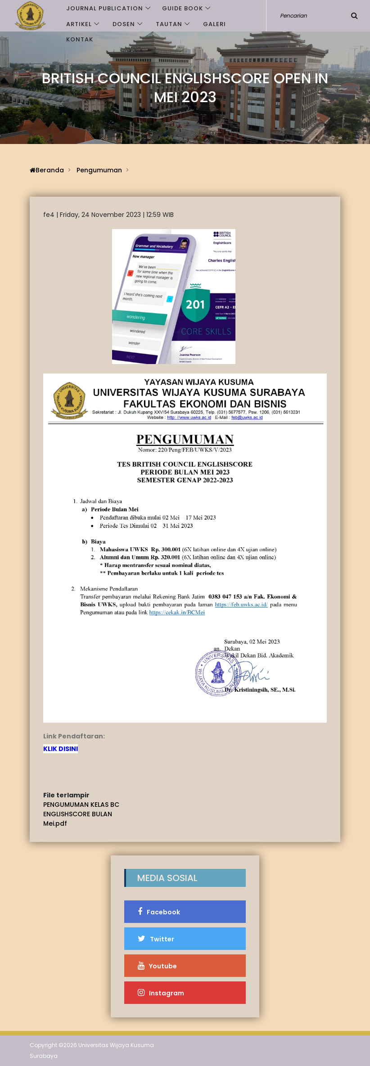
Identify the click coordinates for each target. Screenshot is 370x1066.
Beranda (47, 170)
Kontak (79, 39)
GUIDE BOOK (182, 8)
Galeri (214, 24)
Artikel (79, 24)
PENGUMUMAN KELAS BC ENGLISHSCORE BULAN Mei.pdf (81, 814)
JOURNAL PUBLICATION (104, 8)
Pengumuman (99, 170)
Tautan (169, 24)
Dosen (124, 24)
